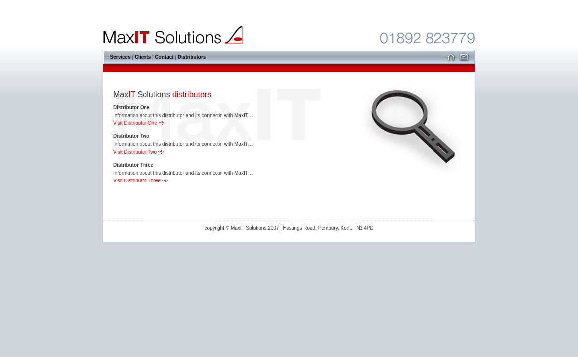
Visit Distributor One (138, 123)
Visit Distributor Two (138, 152)
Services (120, 57)
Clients (143, 57)
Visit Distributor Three (140, 180)
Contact (164, 57)
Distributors (192, 57)
